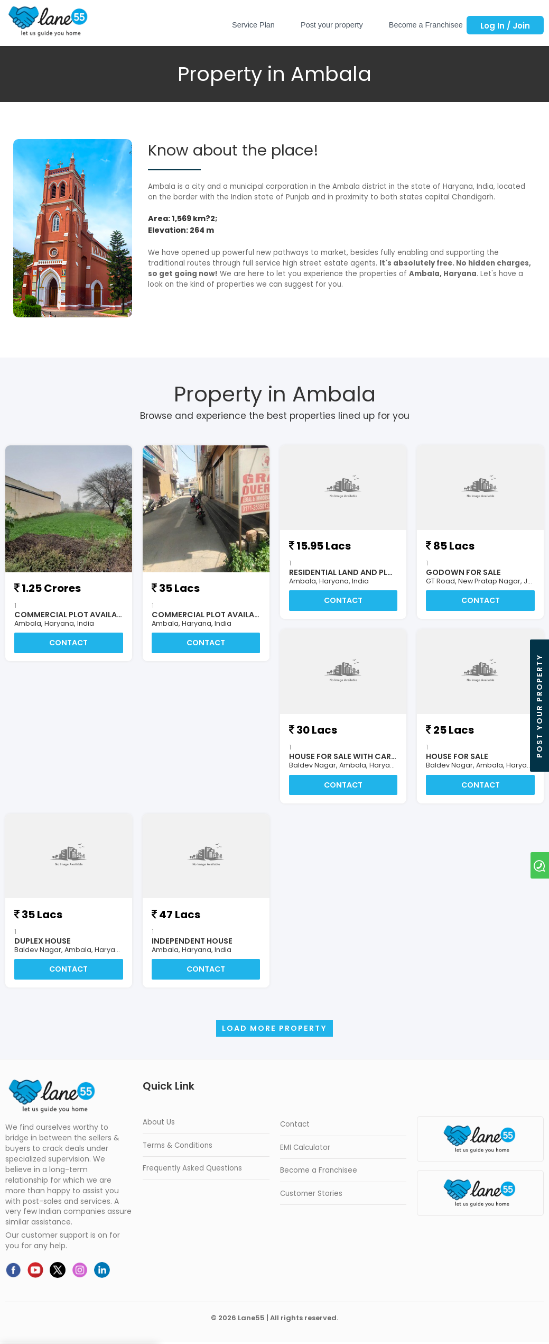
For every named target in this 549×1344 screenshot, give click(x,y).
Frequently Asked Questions (192, 1170)
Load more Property (274, 1030)
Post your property (332, 25)
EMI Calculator (305, 1150)
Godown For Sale (463, 572)
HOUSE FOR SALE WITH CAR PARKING (358, 757)
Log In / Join (505, 25)
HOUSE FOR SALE (457, 757)
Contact (68, 643)
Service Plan (253, 25)
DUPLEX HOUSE (42, 942)
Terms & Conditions (177, 1147)
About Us (159, 1124)
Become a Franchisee (426, 25)
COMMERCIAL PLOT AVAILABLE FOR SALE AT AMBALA (112, 614)
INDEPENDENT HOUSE (192, 942)
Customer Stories (311, 1196)
